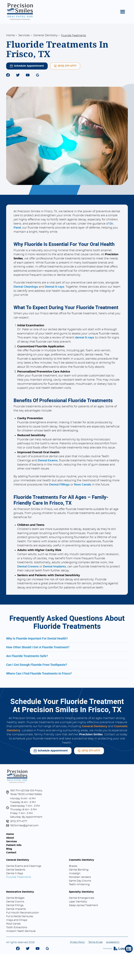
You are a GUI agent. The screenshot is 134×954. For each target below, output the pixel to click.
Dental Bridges (15, 898)
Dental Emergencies (81, 898)
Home (10, 35)
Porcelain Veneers (80, 877)
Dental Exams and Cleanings (23, 866)
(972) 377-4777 (18, 821)
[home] (20, 11)
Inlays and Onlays (16, 920)
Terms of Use (95, 942)
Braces (73, 866)
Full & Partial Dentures (19, 916)
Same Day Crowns (80, 881)
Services (24, 35)
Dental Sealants (15, 870)
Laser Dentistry (78, 901)
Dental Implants (16, 909)
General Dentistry (45, 35)
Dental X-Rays (14, 873)
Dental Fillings (15, 905)
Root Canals (13, 924)
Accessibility (112, 942)
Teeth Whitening (79, 884)
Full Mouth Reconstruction (22, 912)
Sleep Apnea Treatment (83, 905)
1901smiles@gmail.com (24, 825)
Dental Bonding (78, 870)
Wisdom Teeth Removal (21, 931)
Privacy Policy (77, 942)
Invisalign (74, 873)
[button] (122, 12)
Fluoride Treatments (18, 877)
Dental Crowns (15, 901)
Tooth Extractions (16, 927)
